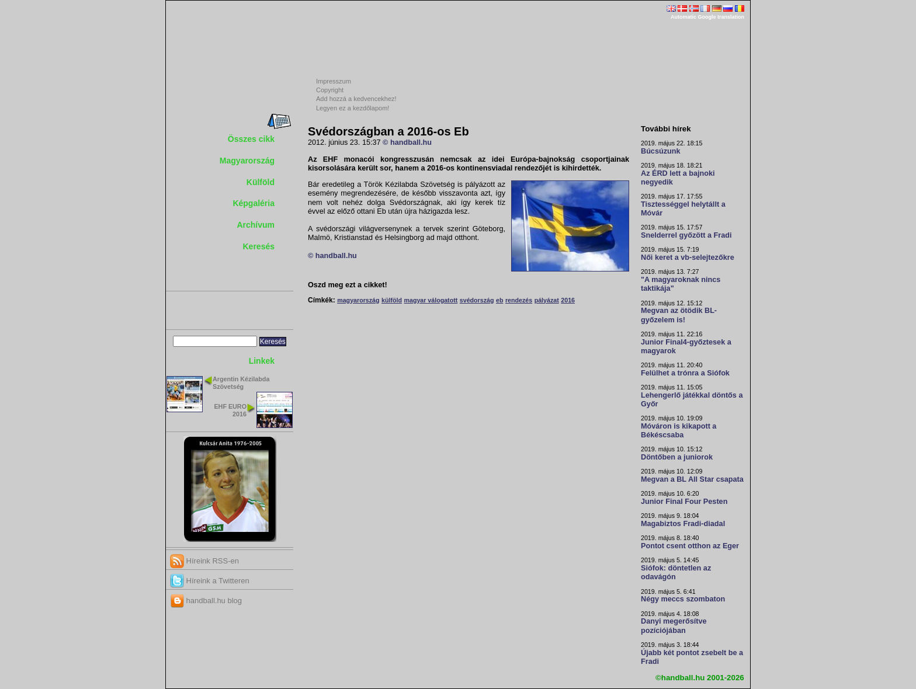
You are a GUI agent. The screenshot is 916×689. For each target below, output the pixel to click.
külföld (391, 300)
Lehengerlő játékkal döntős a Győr (691, 399)
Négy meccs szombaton (683, 599)
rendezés (518, 300)
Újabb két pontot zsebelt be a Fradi (692, 657)
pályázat (547, 300)
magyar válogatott (430, 300)
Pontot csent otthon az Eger (690, 546)
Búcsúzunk (661, 151)
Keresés (259, 246)
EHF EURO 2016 (230, 410)
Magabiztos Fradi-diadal (683, 524)
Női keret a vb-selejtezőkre (687, 257)
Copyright (330, 89)
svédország (477, 300)
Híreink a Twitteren (209, 580)
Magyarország (247, 160)
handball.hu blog (206, 600)
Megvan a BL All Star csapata (692, 479)
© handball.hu (407, 142)
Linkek (262, 361)
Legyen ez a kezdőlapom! (352, 108)
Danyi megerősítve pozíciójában (674, 625)
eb (499, 300)
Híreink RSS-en (204, 560)
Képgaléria (254, 203)
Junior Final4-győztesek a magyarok (686, 346)
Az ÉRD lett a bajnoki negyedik (678, 177)
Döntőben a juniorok (677, 457)
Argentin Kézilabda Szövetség (241, 382)
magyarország (358, 300)
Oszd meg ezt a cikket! (347, 285)
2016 (568, 300)
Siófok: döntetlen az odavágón (676, 572)
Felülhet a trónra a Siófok (685, 373)
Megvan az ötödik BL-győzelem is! (679, 315)
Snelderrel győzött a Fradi (686, 235)
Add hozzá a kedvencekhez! (356, 98)
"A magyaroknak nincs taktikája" (680, 284)
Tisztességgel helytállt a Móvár (683, 208)
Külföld (261, 182)
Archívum (256, 224)
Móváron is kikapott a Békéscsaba (678, 430)
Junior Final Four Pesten (684, 501)
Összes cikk (251, 139)
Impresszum (333, 81)
